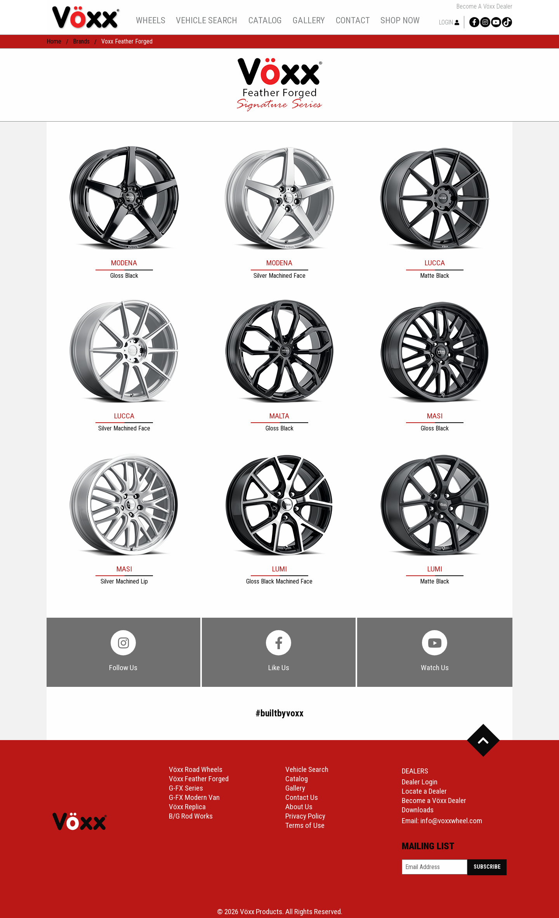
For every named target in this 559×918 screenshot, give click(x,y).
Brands (81, 41)
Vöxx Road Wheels (195, 769)
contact (353, 20)
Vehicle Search (306, 769)
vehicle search (206, 20)
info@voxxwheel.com (451, 820)
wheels (150, 20)
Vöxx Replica (187, 806)
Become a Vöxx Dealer (484, 6)
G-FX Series (186, 788)
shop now (400, 20)
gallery (309, 20)
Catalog (296, 778)
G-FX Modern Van (194, 797)
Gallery (295, 788)
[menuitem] (150, 20)
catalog (265, 20)
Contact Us (301, 797)
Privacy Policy (305, 816)
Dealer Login (419, 781)
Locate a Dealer (424, 791)
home (54, 41)
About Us (298, 806)
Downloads (418, 809)
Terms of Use (305, 825)
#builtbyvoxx (279, 713)
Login (449, 22)
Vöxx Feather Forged (199, 778)
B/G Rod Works (191, 816)
